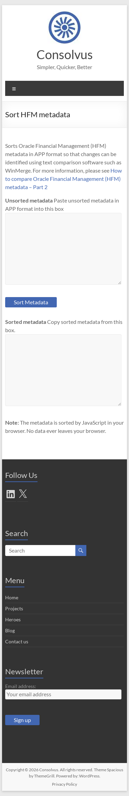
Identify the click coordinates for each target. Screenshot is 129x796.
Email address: (20, 686)
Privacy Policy (64, 784)
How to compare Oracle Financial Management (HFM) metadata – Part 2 (63, 178)
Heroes (13, 619)
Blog (10, 630)
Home (11, 597)
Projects (14, 608)
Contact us (16, 641)
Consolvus (64, 54)
